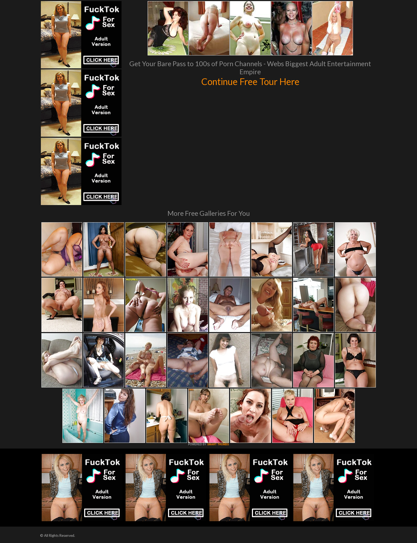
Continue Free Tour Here (250, 81)
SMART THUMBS (218, 444)
